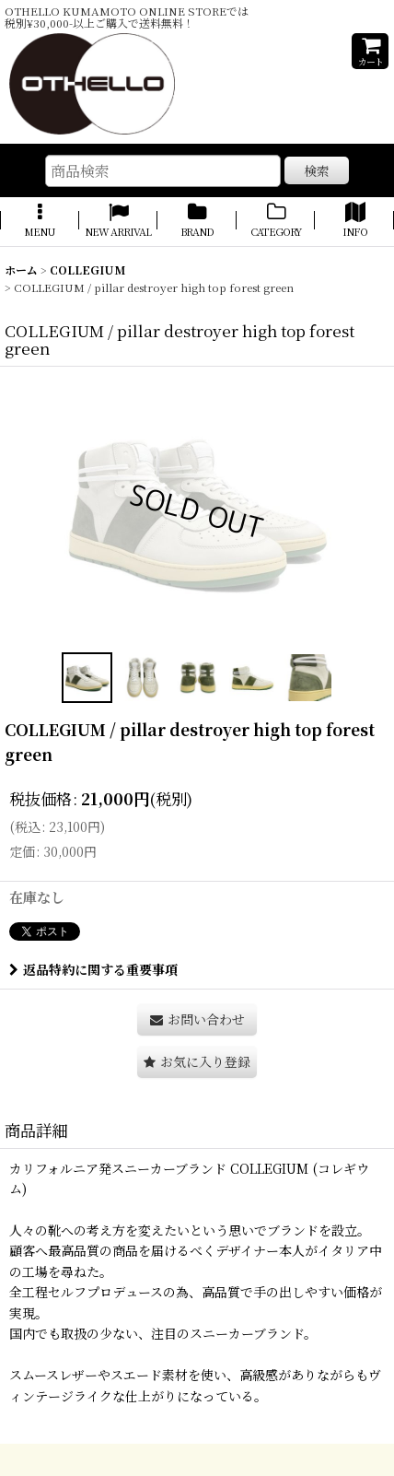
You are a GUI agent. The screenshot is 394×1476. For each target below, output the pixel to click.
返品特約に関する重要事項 (93, 969)
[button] (39, 221)
